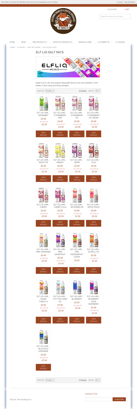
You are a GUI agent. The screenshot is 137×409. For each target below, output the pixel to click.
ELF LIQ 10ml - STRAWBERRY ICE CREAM (93, 115)
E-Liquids (120, 42)
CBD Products (39, 42)
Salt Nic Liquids (34, 47)
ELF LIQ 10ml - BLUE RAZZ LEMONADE (43, 348)
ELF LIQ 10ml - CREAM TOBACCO (43, 298)
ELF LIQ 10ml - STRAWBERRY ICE (76, 115)
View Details (43, 134)
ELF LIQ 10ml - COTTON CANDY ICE (60, 298)
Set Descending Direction (57, 91)
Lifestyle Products (62, 42)
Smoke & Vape (85, 42)
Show (91, 91)
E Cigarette (103, 42)
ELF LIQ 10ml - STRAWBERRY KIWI (60, 115)
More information (130, 2)
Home (12, 42)
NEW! (23, 42)
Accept (120, 2)
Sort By (40, 91)
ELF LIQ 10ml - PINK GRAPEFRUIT (60, 251)
